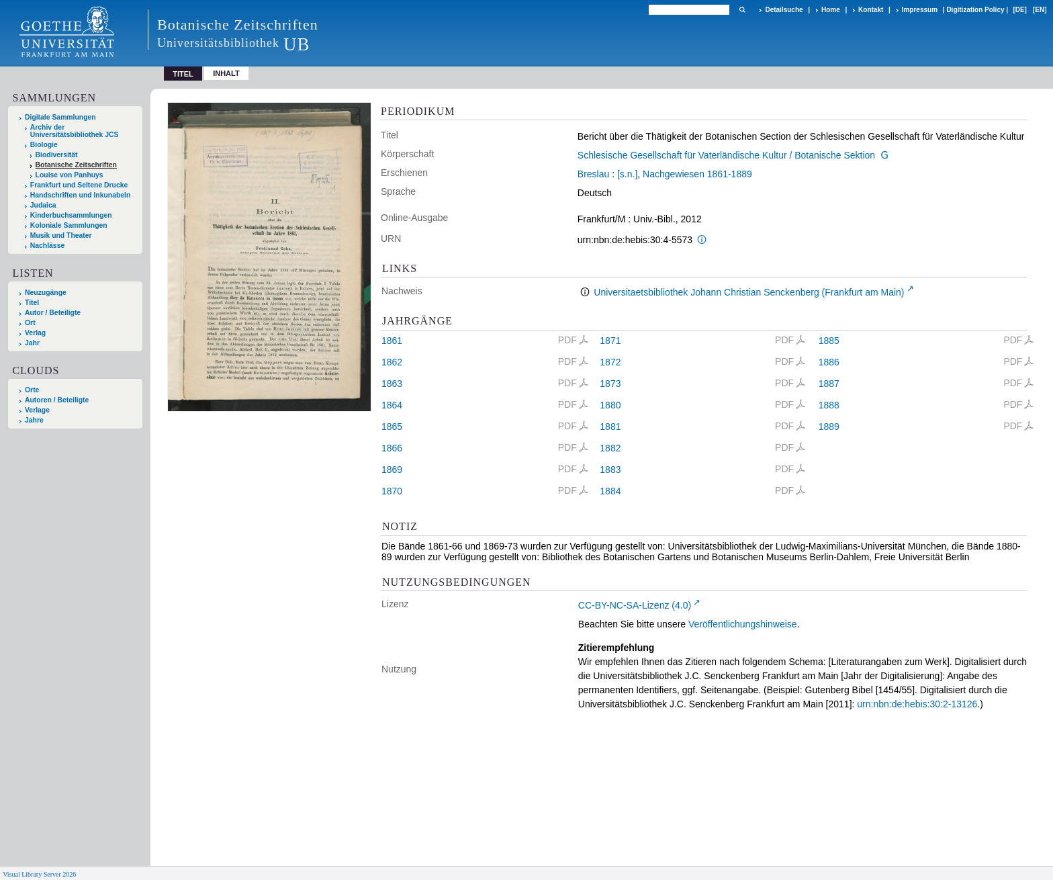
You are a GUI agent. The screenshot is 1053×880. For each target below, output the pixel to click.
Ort (30, 322)
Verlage (37, 410)
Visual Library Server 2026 (39, 874)
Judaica (43, 205)
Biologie (44, 144)
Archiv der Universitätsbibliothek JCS (74, 131)
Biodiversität (57, 155)
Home (830, 9)
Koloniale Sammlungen (68, 225)
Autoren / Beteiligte (57, 400)
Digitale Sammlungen (60, 117)
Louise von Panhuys (69, 175)
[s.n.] (627, 174)
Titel (32, 302)
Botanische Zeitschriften (76, 165)
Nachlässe (47, 245)
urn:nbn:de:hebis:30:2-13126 (917, 704)
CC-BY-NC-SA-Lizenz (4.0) (634, 605)
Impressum (919, 9)
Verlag (35, 333)
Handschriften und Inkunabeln (80, 195)
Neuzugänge (45, 292)
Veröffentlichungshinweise (742, 624)
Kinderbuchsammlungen (71, 215)
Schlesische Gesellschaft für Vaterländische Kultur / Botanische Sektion (726, 155)
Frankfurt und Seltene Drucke (79, 185)
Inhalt (226, 73)
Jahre (34, 420)
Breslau (593, 174)
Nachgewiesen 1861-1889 (697, 174)
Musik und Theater (61, 235)
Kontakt (870, 9)
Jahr (32, 343)
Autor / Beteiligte (53, 312)
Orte (32, 390)
